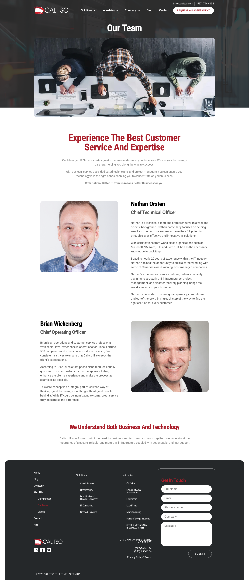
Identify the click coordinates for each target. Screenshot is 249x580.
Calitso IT (65, 438)
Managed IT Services (80, 160)
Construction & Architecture (133, 491)
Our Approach (44, 499)
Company (132, 10)
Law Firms (131, 505)
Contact (164, 10)
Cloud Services (87, 483)
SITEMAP (74, 574)
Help (36, 525)
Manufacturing (133, 512)
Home (37, 472)
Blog (149, 10)
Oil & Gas (130, 483)
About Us (38, 492)
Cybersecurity (86, 490)
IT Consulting (86, 505)
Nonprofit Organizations (138, 518)
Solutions (88, 10)
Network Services (88, 512)
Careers (41, 512)
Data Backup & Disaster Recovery (88, 497)
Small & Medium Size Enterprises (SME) (136, 526)
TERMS (63, 574)
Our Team (43, 505)
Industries (110, 10)
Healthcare (131, 499)
